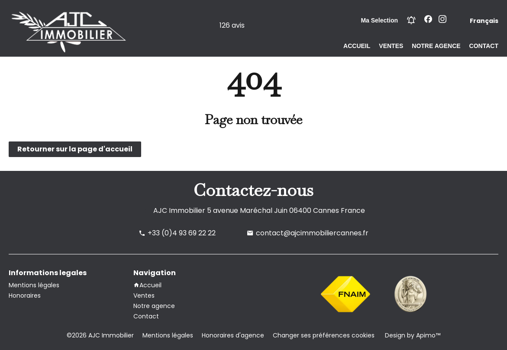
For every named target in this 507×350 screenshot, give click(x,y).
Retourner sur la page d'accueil (74, 149)
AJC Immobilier (179, 210)
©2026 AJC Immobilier (100, 335)
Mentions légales (167, 335)
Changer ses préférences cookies (324, 335)
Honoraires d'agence (233, 335)
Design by (411, 335)
